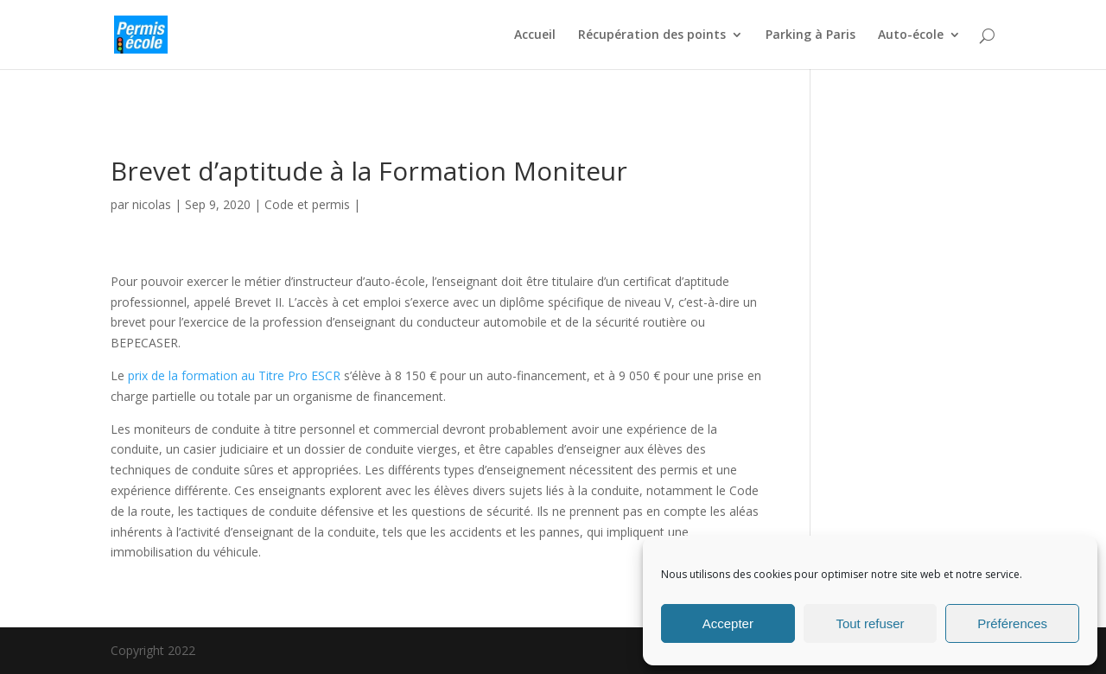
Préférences (1012, 623)
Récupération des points (652, 35)
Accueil (535, 35)
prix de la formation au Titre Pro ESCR (234, 375)
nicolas (151, 204)
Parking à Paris (810, 35)
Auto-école (911, 35)
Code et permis (307, 204)
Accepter (727, 623)
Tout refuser (870, 623)
